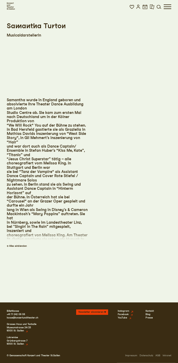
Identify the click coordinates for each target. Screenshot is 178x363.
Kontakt (150, 310)
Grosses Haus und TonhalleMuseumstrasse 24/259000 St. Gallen (21, 327)
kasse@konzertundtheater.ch (22, 317)
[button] (132, 7)
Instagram (123, 310)
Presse (149, 317)
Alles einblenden (18, 245)
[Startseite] (11, 6)
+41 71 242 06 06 (16, 314)
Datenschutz (146, 355)
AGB (157, 355)
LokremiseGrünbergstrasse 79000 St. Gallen (17, 340)
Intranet (167, 355)
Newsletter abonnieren (90, 311)
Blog (148, 314)
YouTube (122, 317)
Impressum (131, 355)
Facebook (123, 314)
